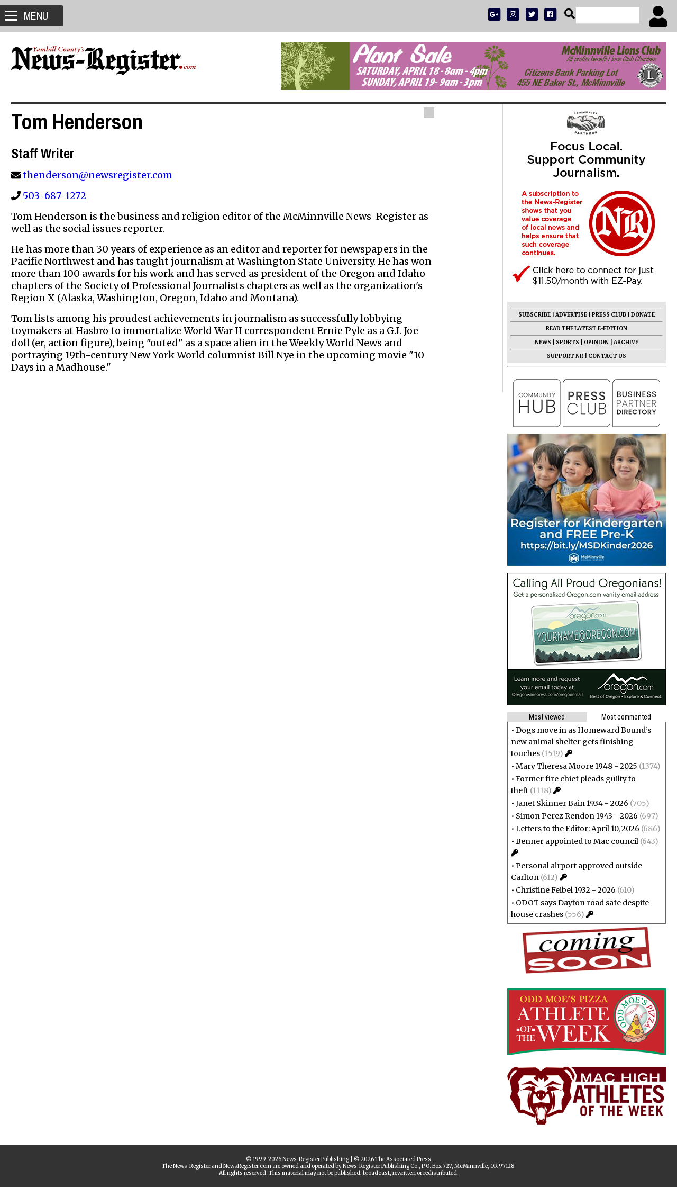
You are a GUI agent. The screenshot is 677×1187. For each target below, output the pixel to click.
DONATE (638, 314)
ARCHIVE (621, 342)
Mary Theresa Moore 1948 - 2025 (572, 766)
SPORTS (562, 342)
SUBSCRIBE (530, 314)
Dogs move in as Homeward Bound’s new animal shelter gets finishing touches (576, 741)
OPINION (591, 342)
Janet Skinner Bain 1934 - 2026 (567, 803)
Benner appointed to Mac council (572, 841)
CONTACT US (602, 356)
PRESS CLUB (604, 314)
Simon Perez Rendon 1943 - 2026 (572, 816)
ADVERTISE (566, 314)
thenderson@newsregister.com (102, 175)
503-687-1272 (59, 196)
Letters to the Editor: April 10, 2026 (573, 828)
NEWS (538, 342)
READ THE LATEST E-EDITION (582, 328)
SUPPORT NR (560, 356)
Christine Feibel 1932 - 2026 (561, 890)
